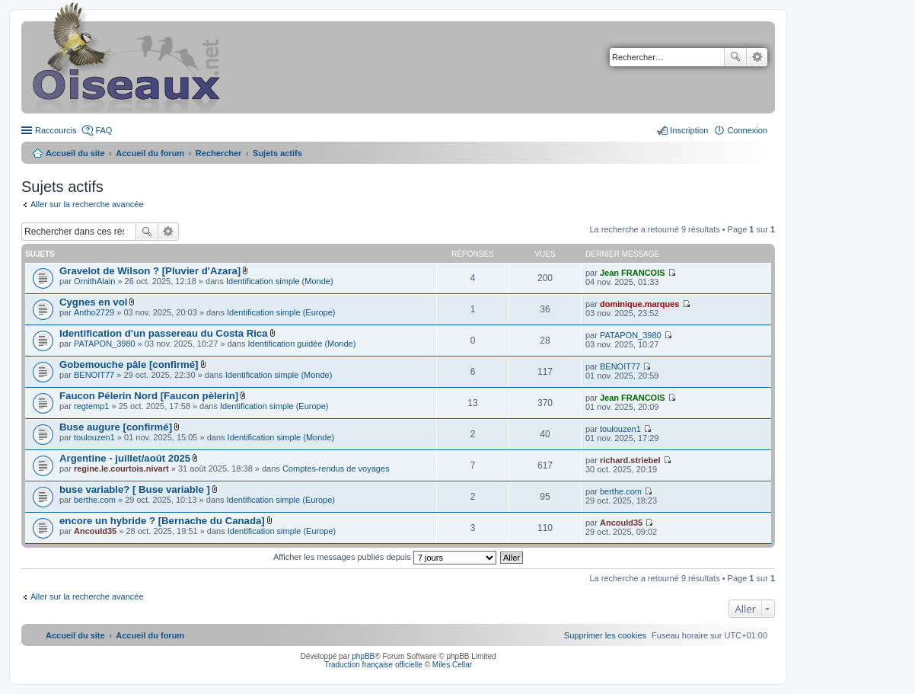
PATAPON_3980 (104, 343)
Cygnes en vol (93, 302)
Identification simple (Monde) (279, 281)
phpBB (363, 656)
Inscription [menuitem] (689, 130)
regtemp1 (91, 406)
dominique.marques (640, 304)
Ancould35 (95, 531)
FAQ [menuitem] (103, 130)
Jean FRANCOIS (632, 272)
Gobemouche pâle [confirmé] (128, 364)
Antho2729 (94, 312)
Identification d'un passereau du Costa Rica (163, 333)
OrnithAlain (94, 281)
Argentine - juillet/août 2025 (124, 458)
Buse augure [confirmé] (115, 427)
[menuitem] (605, 635)
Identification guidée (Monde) (302, 343)
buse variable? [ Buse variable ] (134, 489)
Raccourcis (55, 130)
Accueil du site (75, 153)
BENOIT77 (94, 374)
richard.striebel (630, 460)
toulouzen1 (94, 437)
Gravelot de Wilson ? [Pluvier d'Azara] (150, 271)
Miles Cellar (452, 664)
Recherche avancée (757, 57)
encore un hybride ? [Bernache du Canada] (162, 520)
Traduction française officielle (373, 664)
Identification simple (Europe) (281, 312)
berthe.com (95, 499)
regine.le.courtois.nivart (121, 468)
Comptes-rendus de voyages (336, 468)
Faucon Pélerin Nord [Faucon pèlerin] (148, 395)
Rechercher (735, 57)
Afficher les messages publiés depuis (384, 556)
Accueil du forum (150, 153)
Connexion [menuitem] (747, 130)
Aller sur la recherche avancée (87, 204)
